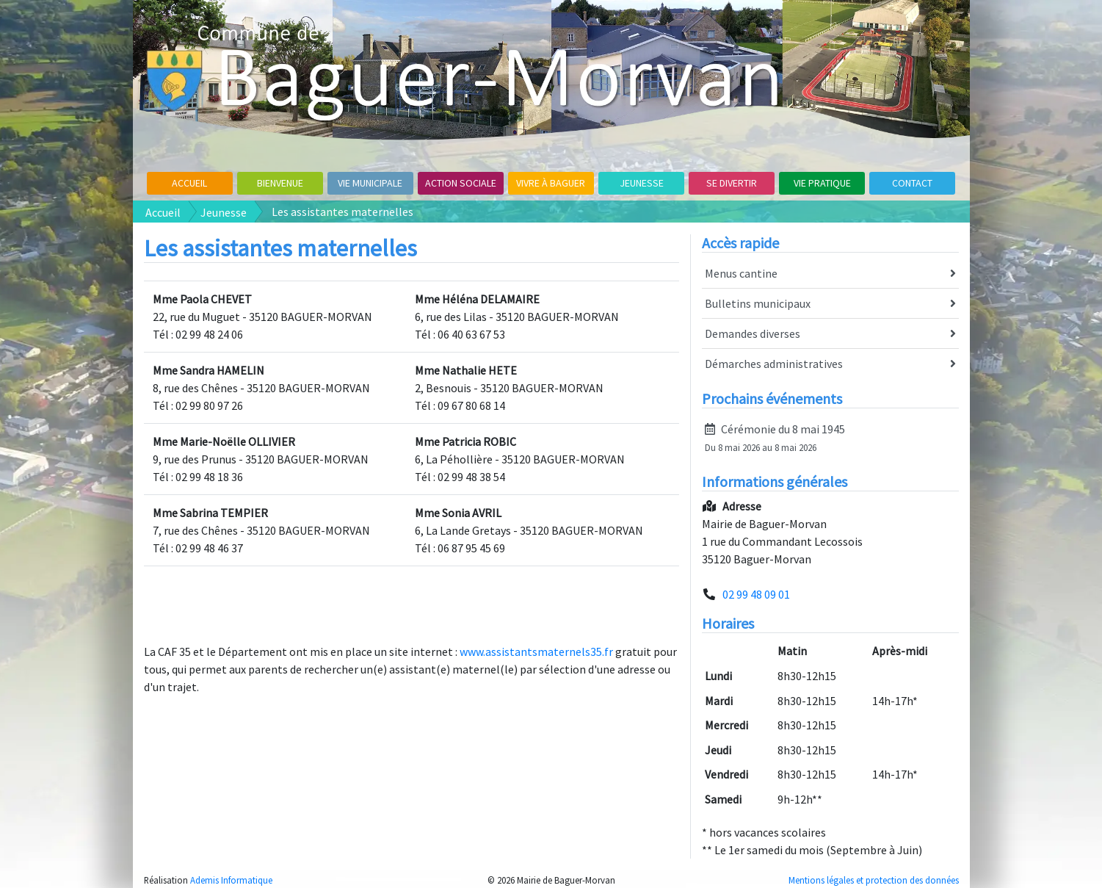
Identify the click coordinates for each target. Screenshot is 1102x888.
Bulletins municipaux (830, 304)
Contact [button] (912, 182)
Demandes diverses (830, 334)
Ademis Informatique (231, 880)
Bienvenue (280, 182)
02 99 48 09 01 (756, 594)
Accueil (189, 182)
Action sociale (460, 182)
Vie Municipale (370, 182)
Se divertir (731, 182)
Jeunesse (642, 182)
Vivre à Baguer (550, 182)
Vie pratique (822, 182)
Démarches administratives (830, 364)
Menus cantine (830, 274)
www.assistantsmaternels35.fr (536, 651)
